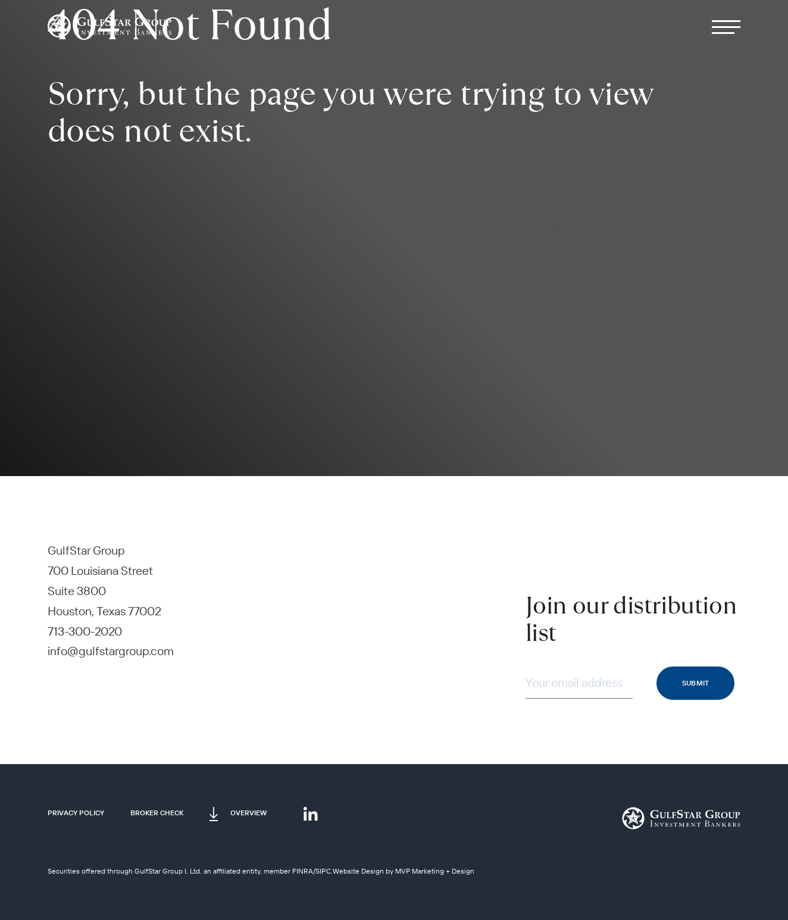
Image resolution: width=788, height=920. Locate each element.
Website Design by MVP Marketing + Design (403, 870)
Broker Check (156, 812)
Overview (248, 812)
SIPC (323, 870)
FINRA (302, 870)
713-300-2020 (85, 631)
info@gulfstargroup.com (111, 650)
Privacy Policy (76, 812)
